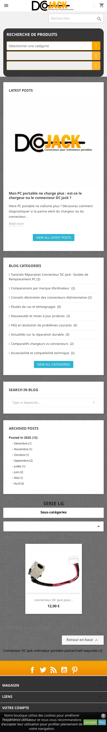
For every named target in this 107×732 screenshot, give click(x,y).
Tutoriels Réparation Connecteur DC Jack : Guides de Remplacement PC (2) (48, 276)
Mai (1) (18, 478)
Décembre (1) (22, 443)
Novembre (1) (23, 449)
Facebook (32, 669)
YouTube (64, 669)
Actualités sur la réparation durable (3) (40, 334)
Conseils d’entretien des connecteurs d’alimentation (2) (51, 297)
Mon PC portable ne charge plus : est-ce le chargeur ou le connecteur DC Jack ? (45, 195)
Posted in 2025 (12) (23, 437)
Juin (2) (18, 472)
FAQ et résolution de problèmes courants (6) (44, 325)
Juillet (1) (19, 466)
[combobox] (53, 45)
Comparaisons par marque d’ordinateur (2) (43, 288)
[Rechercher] (76, 18)
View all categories (53, 364)
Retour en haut (82, 640)
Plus (102, 722)
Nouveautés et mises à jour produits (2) (40, 316)
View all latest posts (53, 237)
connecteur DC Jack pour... (53, 600)
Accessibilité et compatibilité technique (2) (42, 353)
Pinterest (74, 669)
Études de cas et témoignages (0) (36, 307)
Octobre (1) (21, 455)
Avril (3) (19, 483)
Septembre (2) (23, 461)
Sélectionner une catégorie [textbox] (29, 46)
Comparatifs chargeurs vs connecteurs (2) (42, 344)
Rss (53, 669)
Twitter (43, 669)
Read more (16, 223)
